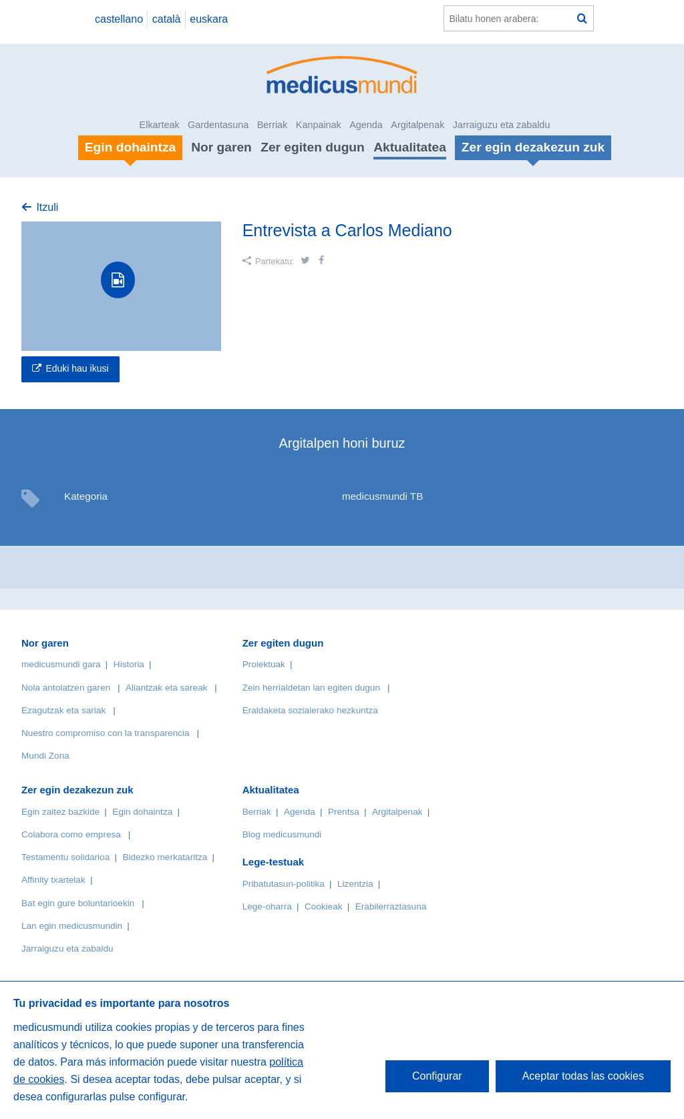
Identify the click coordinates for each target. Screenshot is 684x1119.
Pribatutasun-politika (283, 884)
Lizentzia (355, 884)
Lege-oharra (267, 906)
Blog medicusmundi (282, 834)
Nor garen (221, 147)
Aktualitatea (409, 147)
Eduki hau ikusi (76, 368)
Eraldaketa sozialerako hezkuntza (310, 710)
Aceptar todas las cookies (583, 1076)
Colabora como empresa (71, 834)
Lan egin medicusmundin (71, 926)
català (166, 19)
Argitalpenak (417, 124)
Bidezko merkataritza (164, 857)
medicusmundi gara (61, 664)
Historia (129, 664)
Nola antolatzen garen (65, 688)
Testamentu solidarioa (65, 857)
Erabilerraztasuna (391, 906)
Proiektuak (263, 664)
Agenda (366, 124)
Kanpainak (318, 124)
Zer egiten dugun (313, 147)
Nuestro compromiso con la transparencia (105, 733)
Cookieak (324, 906)
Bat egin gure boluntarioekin (77, 903)
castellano (119, 19)
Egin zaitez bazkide (60, 812)
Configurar (437, 1076)
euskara (209, 19)
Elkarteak (160, 124)
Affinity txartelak (53, 880)
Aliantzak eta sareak (166, 688)
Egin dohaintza (142, 812)
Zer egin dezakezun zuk (77, 789)
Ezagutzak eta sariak (63, 710)
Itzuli (47, 207)
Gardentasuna (218, 124)
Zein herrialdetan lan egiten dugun (311, 688)
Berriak (272, 124)
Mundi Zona (45, 756)
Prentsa (343, 812)
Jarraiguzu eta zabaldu (501, 124)
